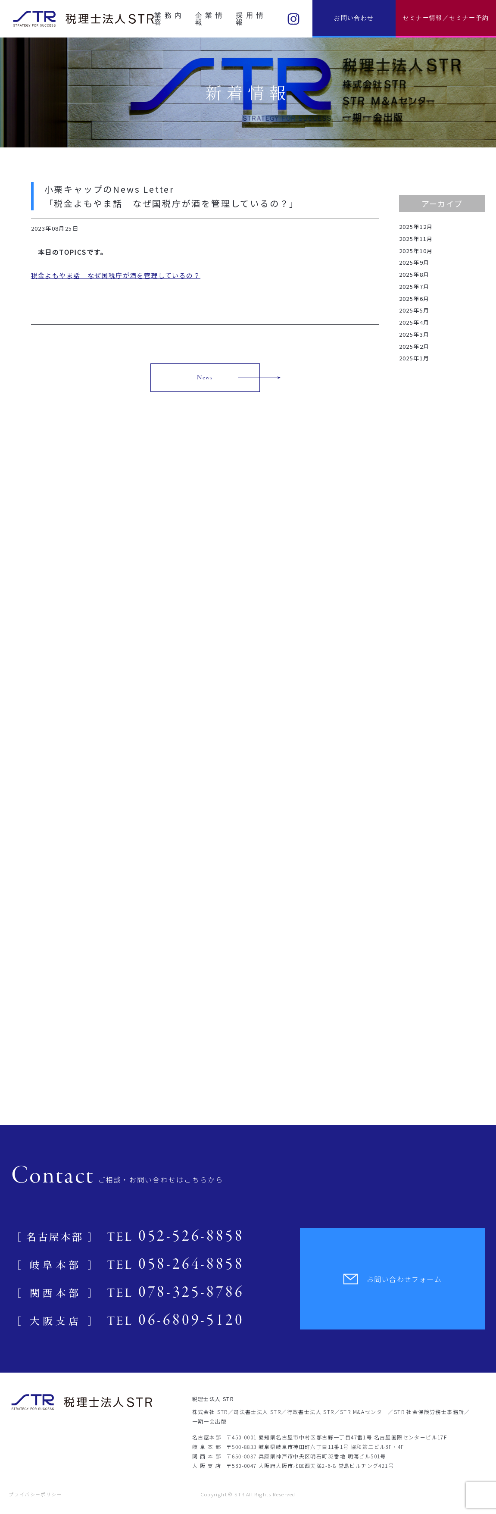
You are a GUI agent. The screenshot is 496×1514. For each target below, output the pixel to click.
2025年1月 (414, 358)
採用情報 (250, 19)
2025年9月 (414, 262)
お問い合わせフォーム (392, 1279)
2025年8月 (414, 274)
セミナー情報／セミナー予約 (445, 18)
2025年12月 (416, 226)
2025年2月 (414, 346)
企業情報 (209, 19)
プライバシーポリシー (35, 1494)
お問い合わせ (354, 18)
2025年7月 (414, 286)
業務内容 (168, 19)
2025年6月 (414, 298)
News (205, 377)
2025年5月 (414, 310)
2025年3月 (414, 334)
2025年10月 (416, 251)
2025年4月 (414, 322)
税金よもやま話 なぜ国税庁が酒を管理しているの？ (116, 275)
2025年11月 (416, 239)
